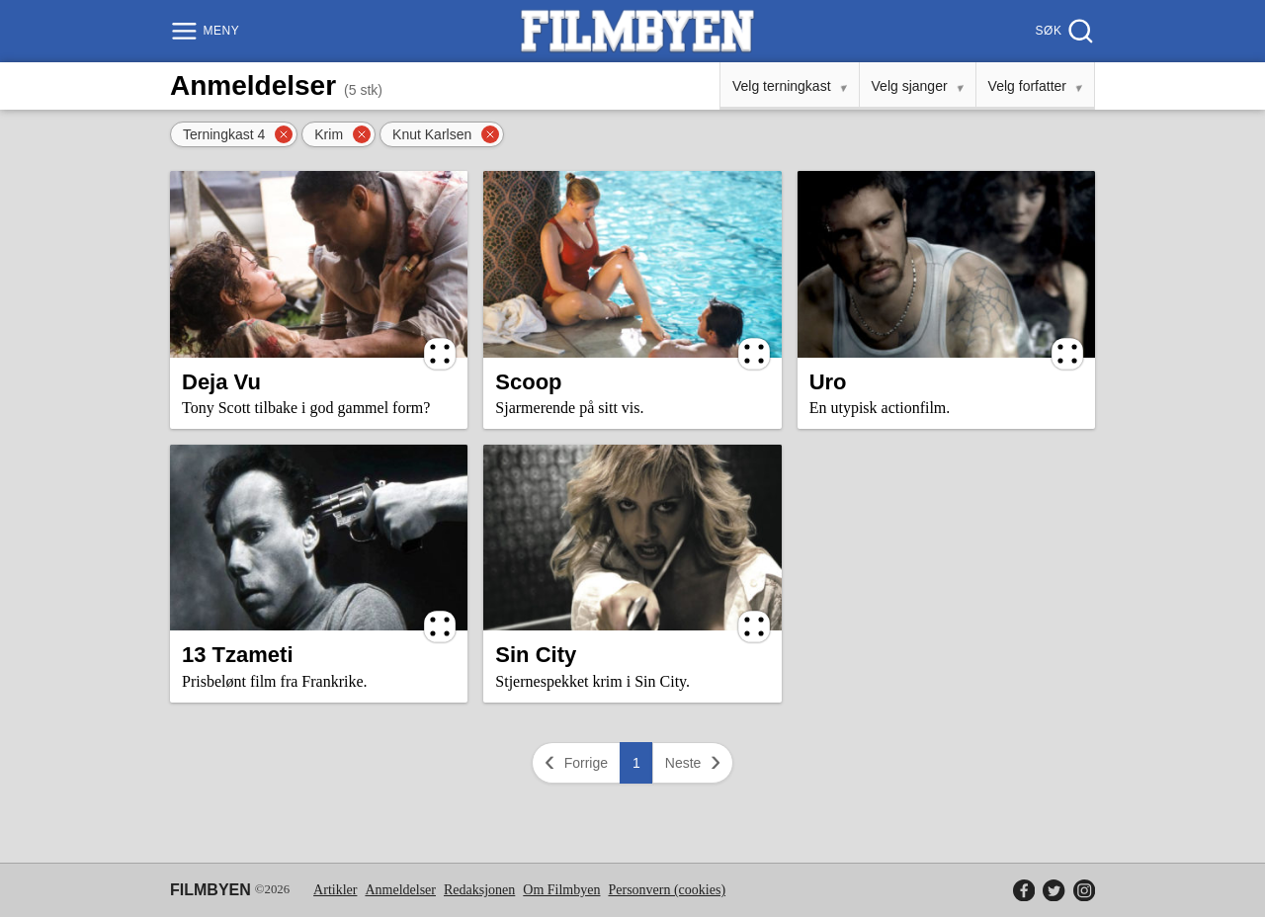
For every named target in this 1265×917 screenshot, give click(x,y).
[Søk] (1063, 31)
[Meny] (207, 31)
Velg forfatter (1027, 86)
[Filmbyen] (637, 31)
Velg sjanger (910, 86)
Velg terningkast (781, 86)
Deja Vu (221, 382)
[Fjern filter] (284, 134)
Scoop (528, 382)
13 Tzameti (238, 654)
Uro (828, 382)
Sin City (535, 654)
